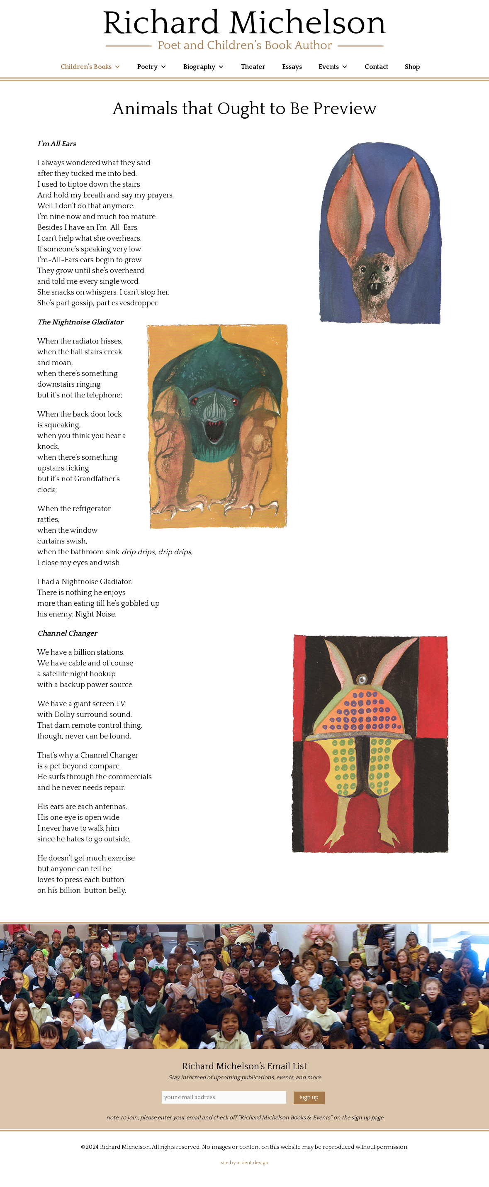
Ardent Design (252, 1162)
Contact (376, 67)
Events (333, 67)
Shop (412, 67)
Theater (253, 67)
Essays (292, 67)
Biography (203, 67)
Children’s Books (91, 67)
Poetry (152, 67)
